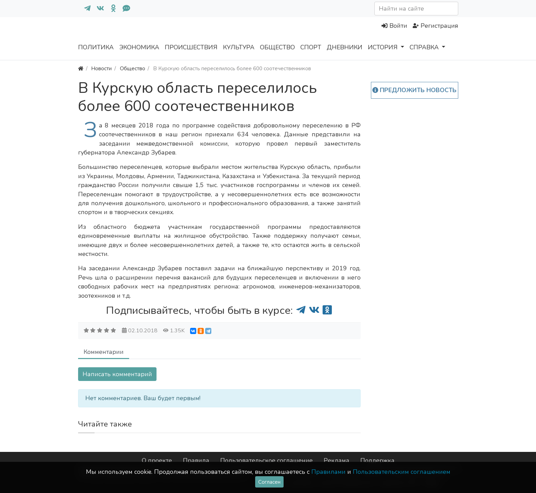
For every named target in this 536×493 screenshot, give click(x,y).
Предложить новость (414, 90)
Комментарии (104, 352)
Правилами (328, 472)
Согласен (269, 481)
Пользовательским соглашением (401, 472)
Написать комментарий (117, 374)
